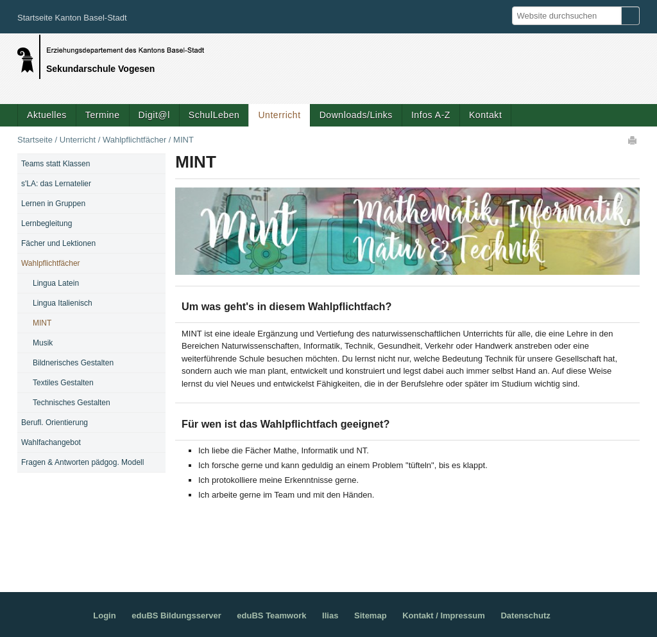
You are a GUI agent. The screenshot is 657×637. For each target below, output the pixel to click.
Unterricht (279, 115)
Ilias (330, 615)
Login (104, 615)
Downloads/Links (356, 115)
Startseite (35, 139)
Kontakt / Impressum (443, 615)
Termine (102, 115)
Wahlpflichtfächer (134, 139)
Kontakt (485, 115)
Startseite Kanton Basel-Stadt (72, 17)
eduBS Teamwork (271, 615)
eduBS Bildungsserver (176, 615)
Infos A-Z (430, 115)
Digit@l (154, 115)
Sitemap (370, 615)
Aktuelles (47, 115)
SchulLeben (214, 115)
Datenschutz (525, 615)
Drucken (633, 140)
